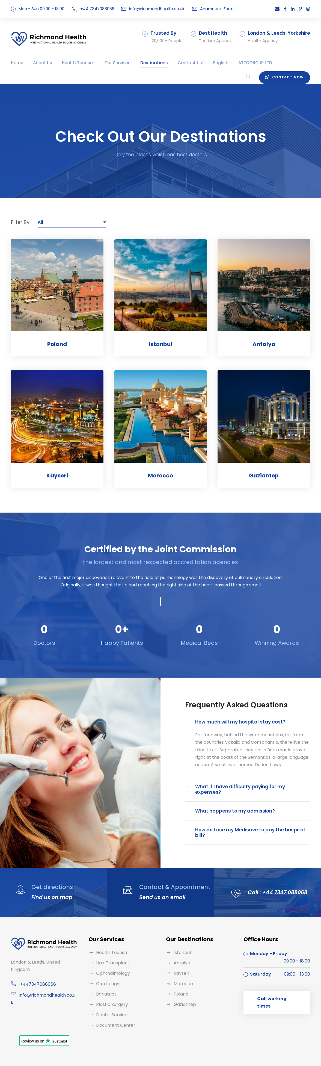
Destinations (140, 62)
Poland (57, 344)
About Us (40, 62)
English (199, 62)
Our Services (107, 62)
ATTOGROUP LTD (233, 62)
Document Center (113, 1014)
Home (16, 62)
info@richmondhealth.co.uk (149, 8)
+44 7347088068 (94, 8)
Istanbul (160, 344)
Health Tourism (72, 62)
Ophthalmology (111, 962)
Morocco (160, 476)
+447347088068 (35, 966)
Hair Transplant (111, 952)
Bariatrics (105, 983)
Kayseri (57, 476)
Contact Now (286, 76)
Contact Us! (172, 62)
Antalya (264, 344)
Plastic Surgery (111, 993)
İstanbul (181, 941)
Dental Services (111, 1004)
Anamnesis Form (205, 8)
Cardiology (106, 972)
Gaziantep (264, 476)
